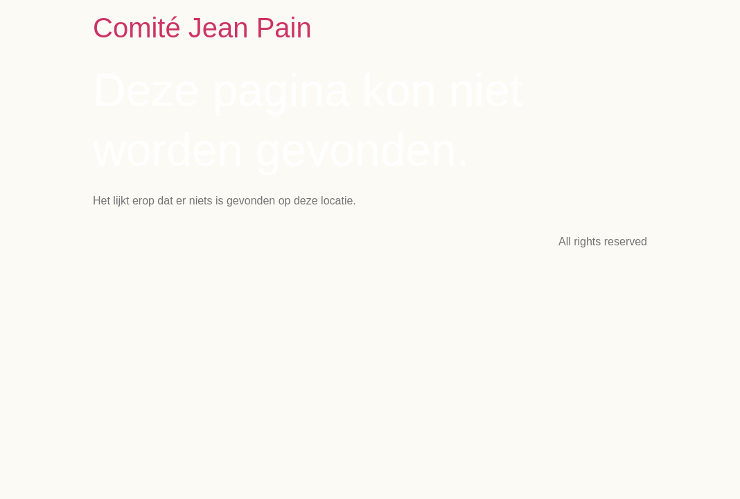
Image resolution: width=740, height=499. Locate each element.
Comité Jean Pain (202, 27)
